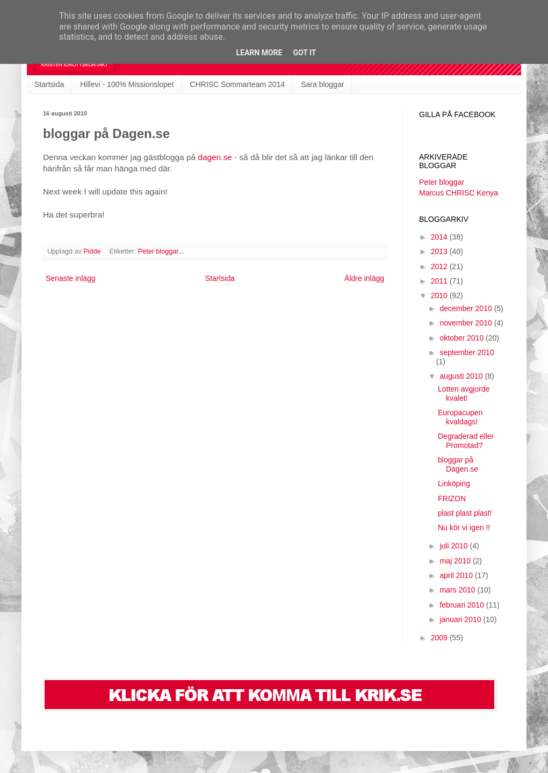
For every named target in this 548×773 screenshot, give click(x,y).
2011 (440, 281)
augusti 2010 (462, 376)
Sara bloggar (322, 84)
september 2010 (466, 352)
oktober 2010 (462, 338)
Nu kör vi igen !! (464, 527)
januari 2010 (461, 619)
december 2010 (466, 308)
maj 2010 (455, 561)
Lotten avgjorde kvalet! (464, 393)
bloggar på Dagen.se (458, 464)
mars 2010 (458, 590)
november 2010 (466, 323)
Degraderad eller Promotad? (466, 441)
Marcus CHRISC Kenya (458, 193)
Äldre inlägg (364, 278)
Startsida (49, 84)
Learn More (259, 52)
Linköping (454, 483)
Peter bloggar (441, 182)
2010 (440, 295)
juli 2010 (454, 545)
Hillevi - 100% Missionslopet (127, 84)
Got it (304, 52)
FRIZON (452, 498)
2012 (440, 266)
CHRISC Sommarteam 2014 (237, 84)
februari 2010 (462, 605)
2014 (440, 237)
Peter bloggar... (161, 251)
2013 (440, 251)
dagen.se (215, 157)
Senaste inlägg (71, 278)
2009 (440, 637)
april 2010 (456, 575)
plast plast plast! (465, 513)
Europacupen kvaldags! (460, 417)
